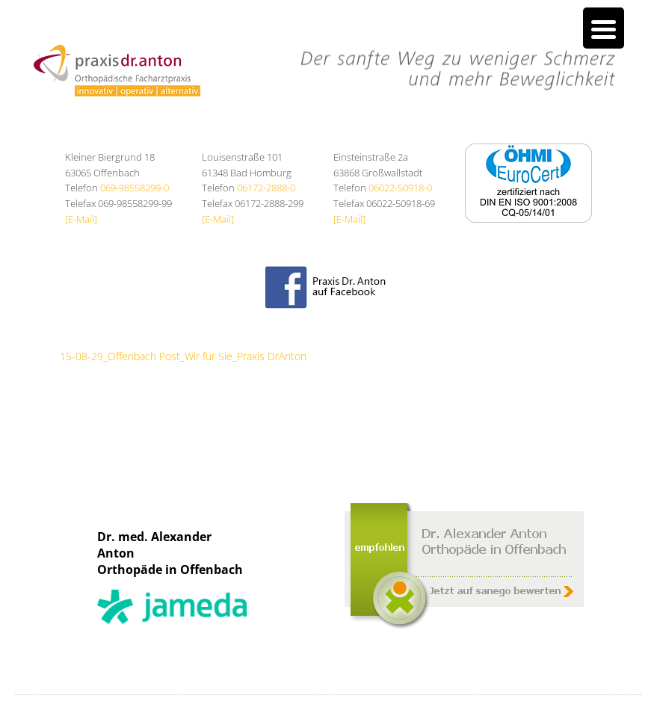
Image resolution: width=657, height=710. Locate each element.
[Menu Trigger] (603, 28)
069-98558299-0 (134, 187)
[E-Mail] (81, 219)
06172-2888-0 (266, 187)
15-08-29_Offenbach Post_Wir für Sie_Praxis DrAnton (183, 356)
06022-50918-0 (400, 187)
